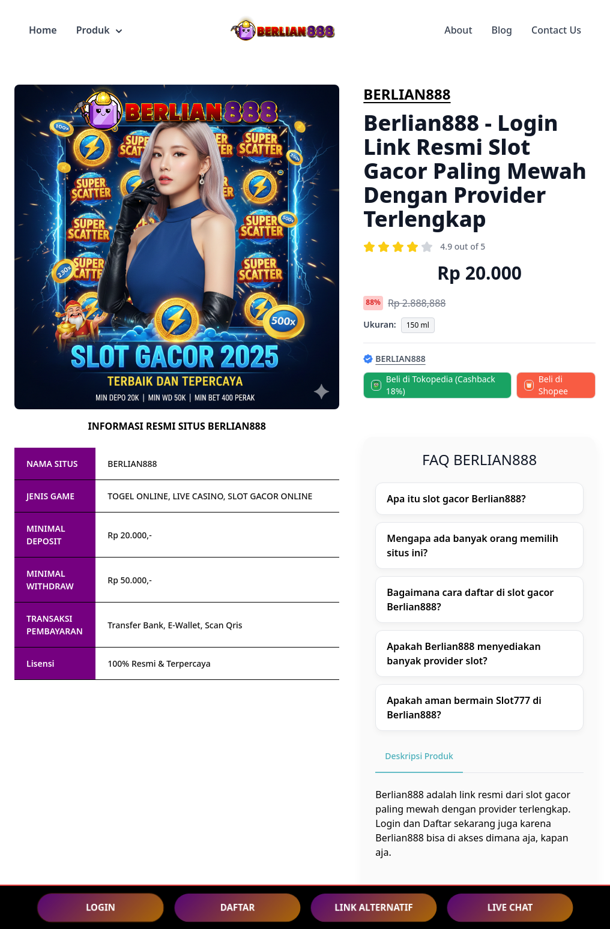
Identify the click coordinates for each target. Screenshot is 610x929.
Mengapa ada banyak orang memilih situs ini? (472, 545)
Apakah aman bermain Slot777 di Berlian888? (464, 707)
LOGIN (100, 907)
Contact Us (556, 30)
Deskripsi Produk (419, 756)
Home (43, 30)
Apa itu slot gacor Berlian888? (456, 498)
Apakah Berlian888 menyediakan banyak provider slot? (463, 653)
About (458, 30)
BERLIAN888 (406, 94)
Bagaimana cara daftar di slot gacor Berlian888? (470, 599)
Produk (99, 30)
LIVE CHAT (510, 907)
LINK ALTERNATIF (373, 907)
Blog (502, 30)
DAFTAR (237, 907)
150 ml (417, 325)
